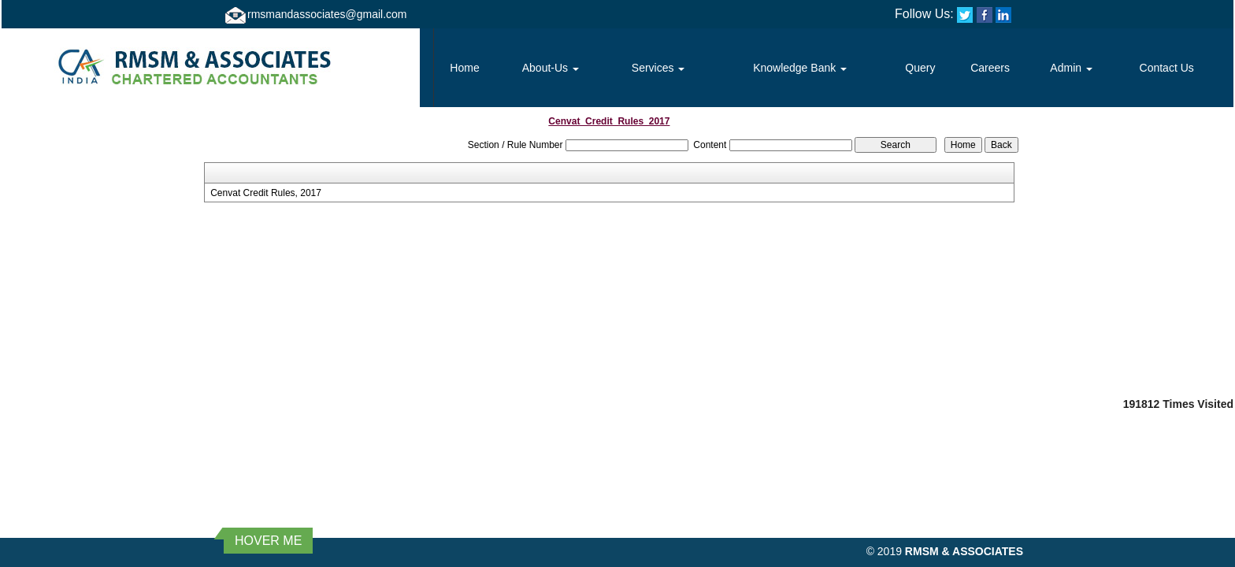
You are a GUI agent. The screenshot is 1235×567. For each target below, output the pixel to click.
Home (464, 67)
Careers (990, 67)
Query (920, 67)
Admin (1071, 67)
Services (658, 67)
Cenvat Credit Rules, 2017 (265, 192)
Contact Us (1167, 67)
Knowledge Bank (800, 67)
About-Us (550, 67)
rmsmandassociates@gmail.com (327, 14)
